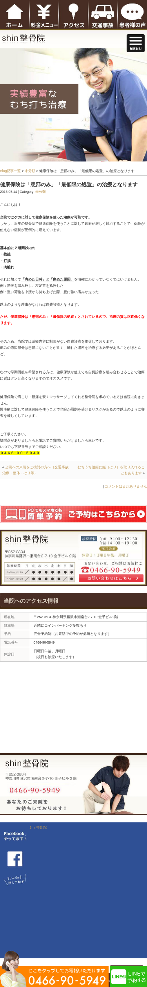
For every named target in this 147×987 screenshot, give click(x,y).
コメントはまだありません (126, 486)
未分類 (30, 171)
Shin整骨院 (38, 827)
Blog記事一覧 (10, 171)
